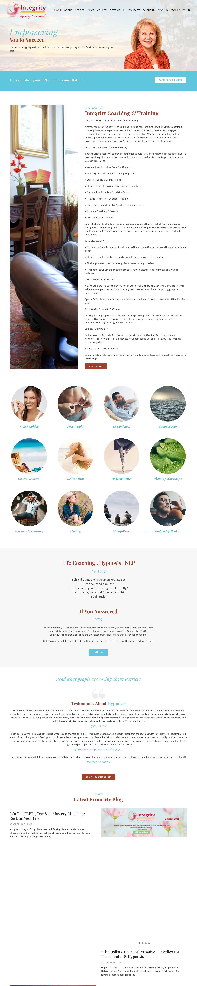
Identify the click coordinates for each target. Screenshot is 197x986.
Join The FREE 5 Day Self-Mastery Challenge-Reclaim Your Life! (48, 816)
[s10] (75, 491)
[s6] (75, 439)
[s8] (168, 439)
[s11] (121, 491)
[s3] (121, 387)
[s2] (75, 387)
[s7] (121, 439)
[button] (189, 10)
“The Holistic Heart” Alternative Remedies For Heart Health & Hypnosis (110, 954)
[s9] (29, 491)
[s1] (29, 387)
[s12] (168, 491)
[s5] (29, 439)
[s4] (168, 387)
